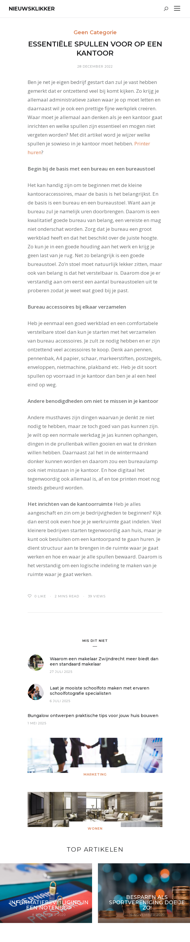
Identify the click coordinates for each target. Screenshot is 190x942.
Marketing (95, 774)
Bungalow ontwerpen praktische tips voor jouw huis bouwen (93, 715)
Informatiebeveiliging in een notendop (49, 905)
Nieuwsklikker (32, 9)
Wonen (95, 828)
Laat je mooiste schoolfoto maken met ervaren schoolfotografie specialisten (99, 690)
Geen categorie (95, 33)
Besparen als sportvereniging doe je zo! (147, 902)
